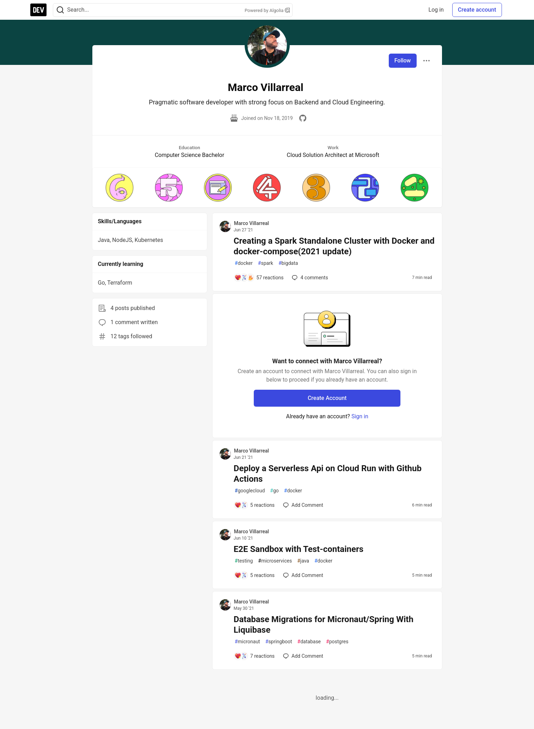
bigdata (288, 263)
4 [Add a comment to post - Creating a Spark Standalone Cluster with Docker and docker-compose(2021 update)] (309, 277)
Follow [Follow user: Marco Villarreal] (402, 60)
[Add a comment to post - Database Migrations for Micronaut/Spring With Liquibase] (254, 656)
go (274, 490)
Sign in (359, 416)
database (309, 641)
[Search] (60, 10)
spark (265, 263)
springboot (278, 641)
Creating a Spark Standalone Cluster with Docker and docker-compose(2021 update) (334, 246)
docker (244, 263)
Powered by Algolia (267, 10)
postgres (337, 641)
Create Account (327, 398)
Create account (477, 9)
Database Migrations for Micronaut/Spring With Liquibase (323, 624)
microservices (275, 561)
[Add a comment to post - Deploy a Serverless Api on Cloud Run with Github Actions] (254, 505)
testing (244, 561)
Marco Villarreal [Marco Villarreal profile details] (251, 223)
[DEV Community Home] (38, 10)
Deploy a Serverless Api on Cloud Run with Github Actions (328, 473)
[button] (119, 188)
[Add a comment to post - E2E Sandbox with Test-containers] (254, 575)
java (303, 561)
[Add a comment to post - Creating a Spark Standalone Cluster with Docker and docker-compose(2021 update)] (259, 277)
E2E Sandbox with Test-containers (298, 549)
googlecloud (250, 490)
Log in (436, 9)
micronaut (247, 641)
